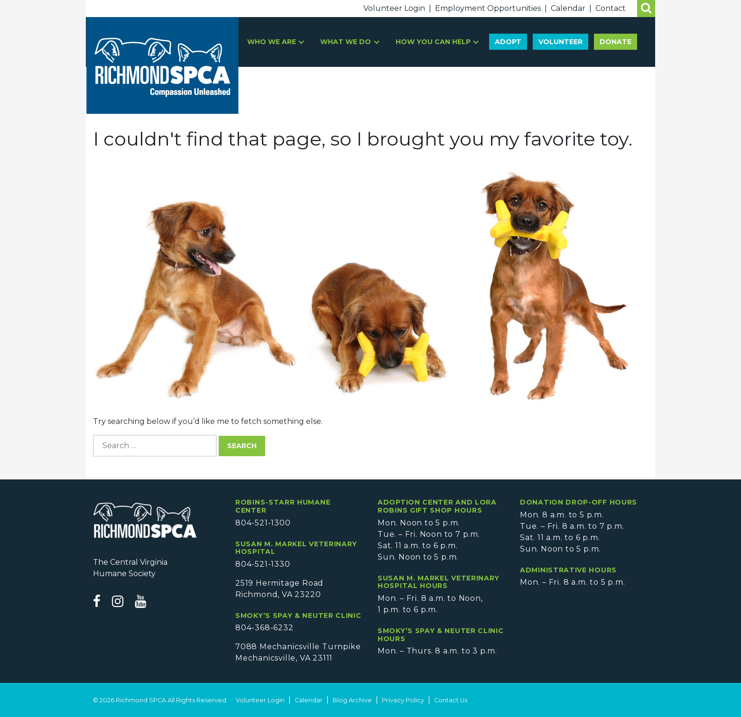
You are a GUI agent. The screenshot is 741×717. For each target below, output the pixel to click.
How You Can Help (434, 41)
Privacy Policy (403, 700)
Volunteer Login (394, 8)
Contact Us (450, 700)
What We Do (346, 41)
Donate (615, 41)
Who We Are (272, 41)
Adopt (508, 41)
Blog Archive (352, 700)
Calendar (568, 8)
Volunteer (560, 41)
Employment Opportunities (488, 8)
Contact (610, 8)
